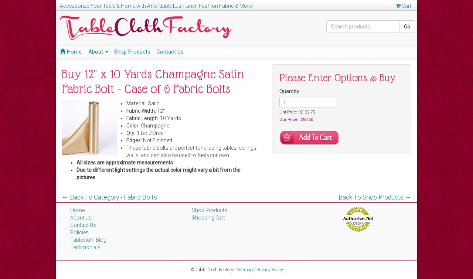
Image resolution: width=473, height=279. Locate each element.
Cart (403, 6)
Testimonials (85, 247)
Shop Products (132, 51)
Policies (79, 232)
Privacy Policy (269, 269)
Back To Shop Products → (375, 197)
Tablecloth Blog (88, 240)
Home (71, 51)
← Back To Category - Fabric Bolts (109, 197)
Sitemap (244, 269)
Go (407, 27)
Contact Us (170, 51)
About (98, 51)
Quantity (289, 91)
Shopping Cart (208, 218)
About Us (81, 218)
